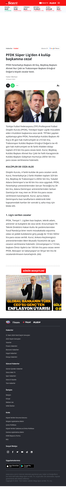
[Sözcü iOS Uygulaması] (13, 466)
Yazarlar (8, 342)
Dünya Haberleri (11, 357)
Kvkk (8, 412)
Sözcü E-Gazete (11, 380)
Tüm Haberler (10, 383)
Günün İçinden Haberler (14, 369)
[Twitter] (17, 452)
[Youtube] (22, 452)
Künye (8, 399)
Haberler (9, 330)
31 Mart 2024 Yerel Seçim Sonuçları (18, 335)
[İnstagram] (8, 452)
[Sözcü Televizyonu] (8, 322)
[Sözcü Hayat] (26, 322)
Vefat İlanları (10, 406)
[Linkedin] (32, 452)
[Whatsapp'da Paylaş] (13, 85)
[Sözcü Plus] (36, 322)
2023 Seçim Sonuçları (13, 339)
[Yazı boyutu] (58, 85)
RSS (7, 439)
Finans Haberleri (11, 346)
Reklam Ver (10, 402)
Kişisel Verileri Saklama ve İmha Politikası (20, 428)
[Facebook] (13, 452)
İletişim (9, 390)
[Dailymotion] (27, 452)
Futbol (16, 48)
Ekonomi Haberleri (12, 350)
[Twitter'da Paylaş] (8, 85)
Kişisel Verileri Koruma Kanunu (16, 418)
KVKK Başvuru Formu (13, 436)
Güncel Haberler (12, 363)
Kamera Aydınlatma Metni (15, 432)
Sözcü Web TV (10, 372)
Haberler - (9, 48)
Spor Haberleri (11, 376)
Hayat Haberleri (11, 353)
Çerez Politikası (11, 425)
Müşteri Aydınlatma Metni (15, 421)
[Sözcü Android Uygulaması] (27, 466)
